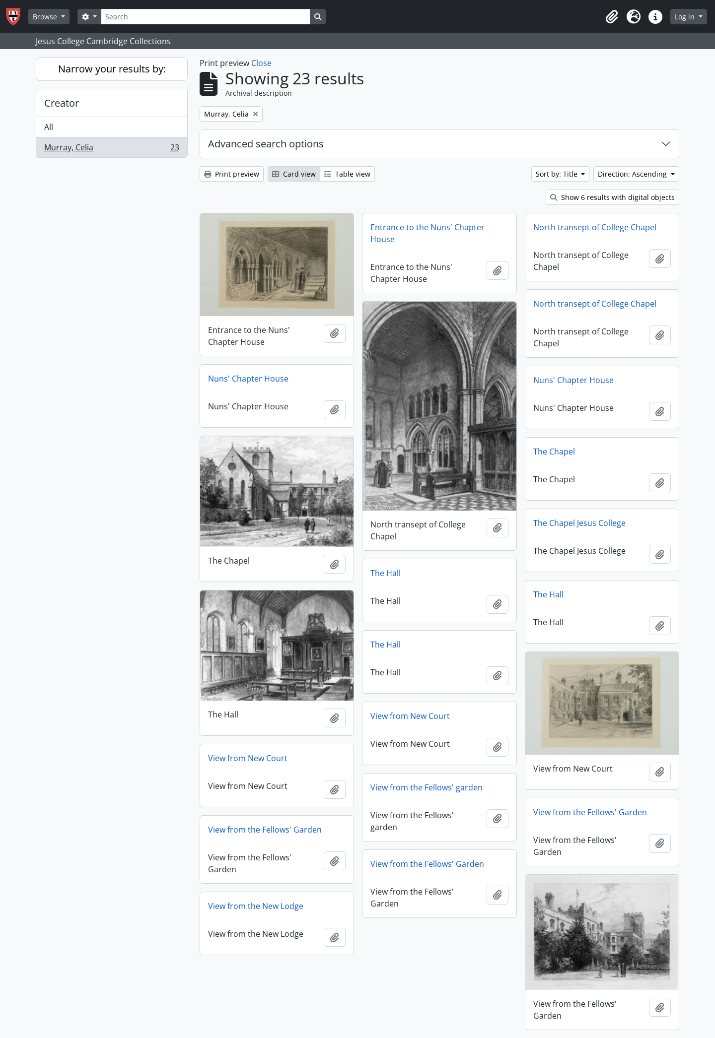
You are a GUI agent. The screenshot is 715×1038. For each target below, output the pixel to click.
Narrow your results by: (112, 68)
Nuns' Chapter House (248, 378)
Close (261, 63)
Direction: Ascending (633, 174)
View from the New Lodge (255, 906)
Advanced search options (266, 143)
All (48, 127)
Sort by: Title (557, 174)
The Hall (385, 573)
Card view (294, 174)
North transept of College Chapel (594, 227)
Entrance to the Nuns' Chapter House (427, 233)
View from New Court (410, 716)
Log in (686, 16)
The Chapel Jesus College (579, 523)
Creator (61, 103)
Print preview (231, 174)
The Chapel (554, 451)
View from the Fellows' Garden (590, 812)
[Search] (205, 16)
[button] (612, 17)
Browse (46, 16)
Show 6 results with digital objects (612, 197)
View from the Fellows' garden (426, 787)
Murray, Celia (111, 149)
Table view (347, 174)
